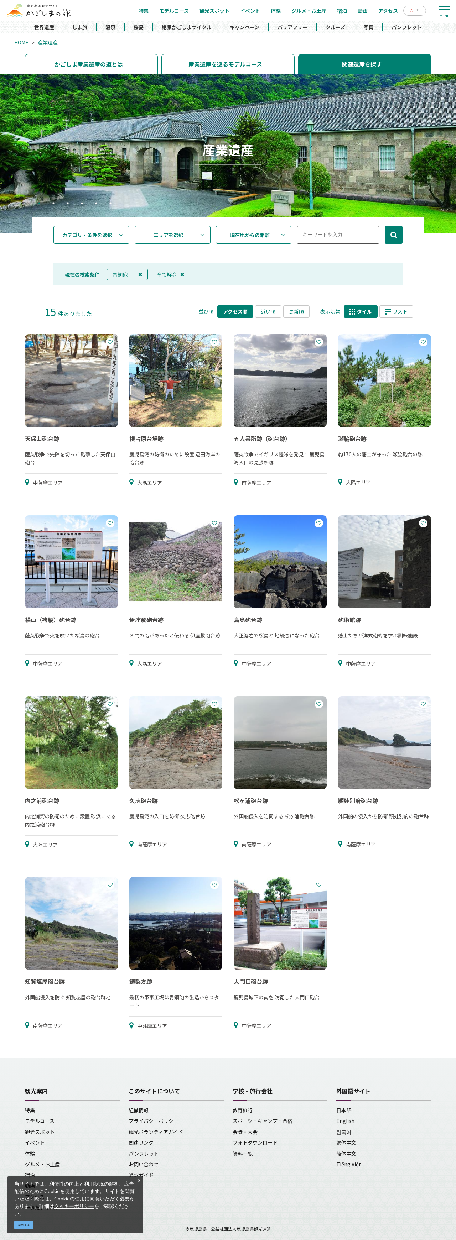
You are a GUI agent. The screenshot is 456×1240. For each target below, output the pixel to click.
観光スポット (40, 1131)
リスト (396, 311)
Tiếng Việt (348, 1164)
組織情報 (139, 1110)
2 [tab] (53, 204)
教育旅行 (243, 1110)
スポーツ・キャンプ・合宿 (262, 1120)
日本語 (343, 1110)
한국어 (343, 1131)
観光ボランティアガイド (156, 1131)
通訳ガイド (141, 1174)
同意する (23, 1225)
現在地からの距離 (250, 234)
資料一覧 (243, 1153)
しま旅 (79, 27)
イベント (35, 1142)
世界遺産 (44, 27)
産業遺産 (48, 42)
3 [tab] (67, 204)
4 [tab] (82, 204)
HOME (21, 42)
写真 (368, 27)
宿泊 (30, 1174)
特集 (30, 1110)
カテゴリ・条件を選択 (87, 234)
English (345, 1120)
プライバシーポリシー (153, 1120)
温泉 (110, 27)
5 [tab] (96, 204)
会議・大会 (245, 1131)
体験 (30, 1153)
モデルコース (40, 1120)
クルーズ (335, 27)
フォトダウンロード (255, 1142)
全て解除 (170, 274)
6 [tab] (110, 204)
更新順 (296, 311)
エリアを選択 (168, 234)
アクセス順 (235, 311)
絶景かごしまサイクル (187, 27)
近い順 (268, 311)
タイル (360, 311)
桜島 (139, 27)
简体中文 (346, 1153)
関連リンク (141, 1142)
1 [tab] (39, 204)
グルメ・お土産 (42, 1164)
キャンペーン (244, 27)
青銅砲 (127, 274)
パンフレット (407, 27)
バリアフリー (292, 27)
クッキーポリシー (74, 1206)
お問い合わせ (144, 1164)
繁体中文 (346, 1142)
